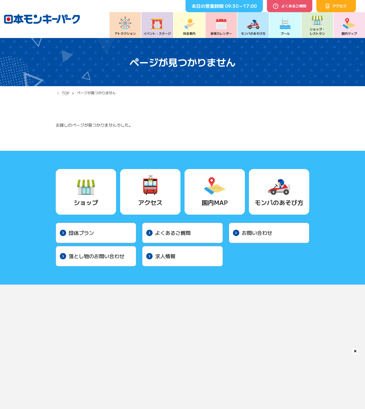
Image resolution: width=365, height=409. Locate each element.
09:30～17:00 (241, 6)
